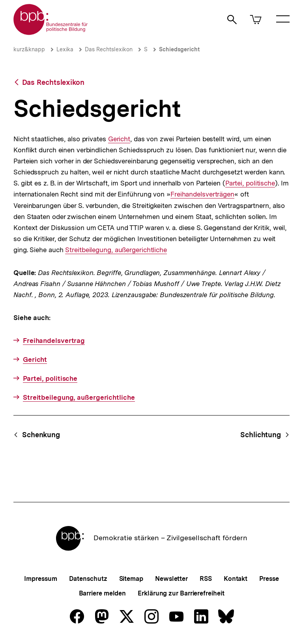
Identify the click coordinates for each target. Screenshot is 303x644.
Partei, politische (250, 183)
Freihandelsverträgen (202, 194)
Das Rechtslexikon (109, 49)
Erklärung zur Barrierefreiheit (181, 593)
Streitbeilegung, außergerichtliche (116, 250)
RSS (206, 578)
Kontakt (235, 578)
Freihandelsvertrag (54, 340)
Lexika (64, 49)
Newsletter (171, 578)
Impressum (40, 578)
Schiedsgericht (179, 49)
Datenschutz (88, 578)
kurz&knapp (29, 49)
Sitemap (131, 578)
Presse (269, 578)
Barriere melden (102, 593)
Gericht (119, 139)
